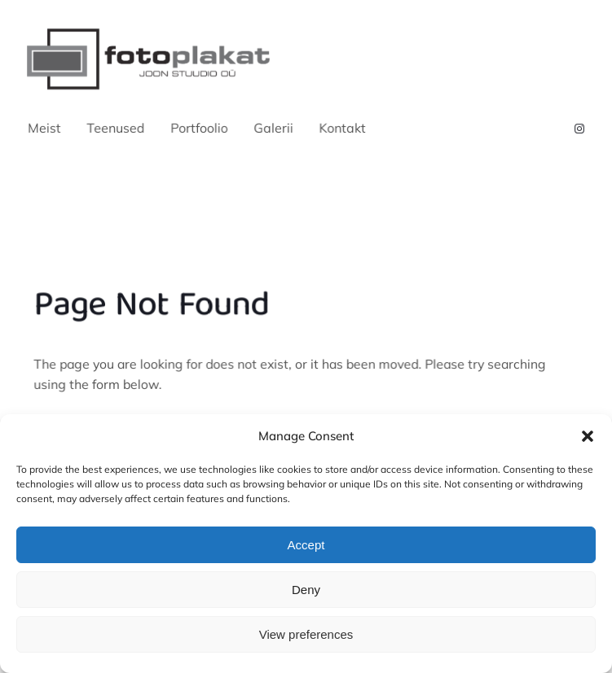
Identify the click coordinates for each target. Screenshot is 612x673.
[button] (587, 436)
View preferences (306, 634)
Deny (306, 590)
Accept (306, 545)
